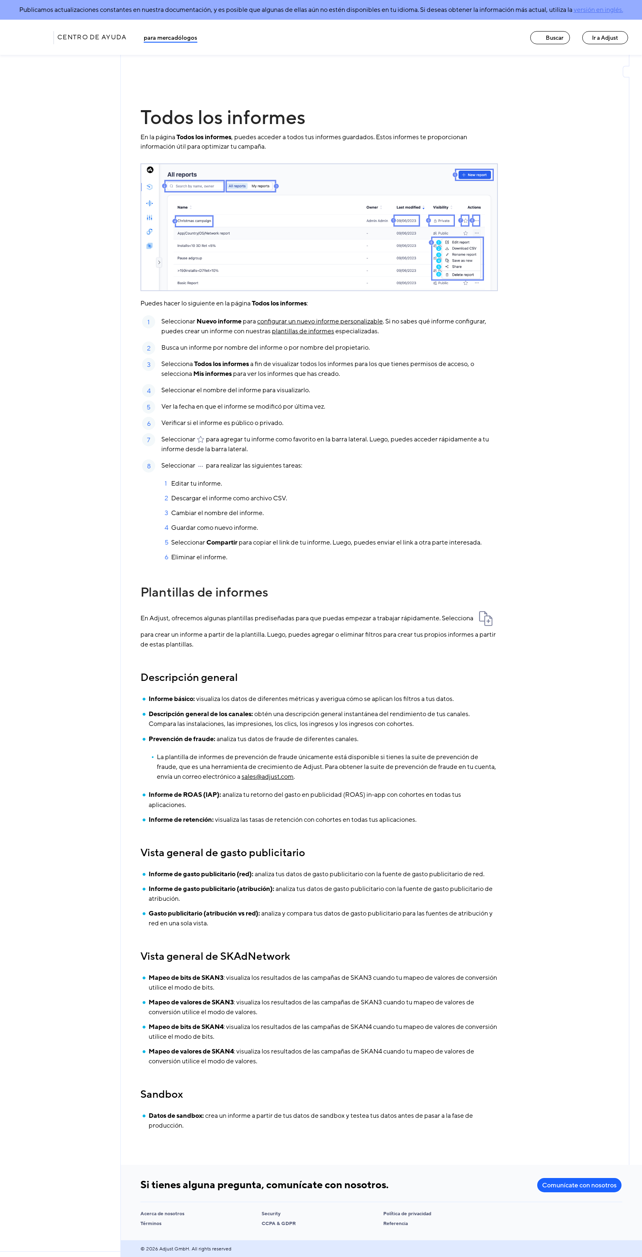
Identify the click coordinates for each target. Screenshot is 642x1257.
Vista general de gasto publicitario (222, 853)
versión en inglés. (598, 9)
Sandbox (161, 1094)
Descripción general (189, 678)
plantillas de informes (303, 331)
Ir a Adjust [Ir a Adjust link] (605, 38)
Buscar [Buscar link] (550, 38)
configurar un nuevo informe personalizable (320, 321)
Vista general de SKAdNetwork (215, 956)
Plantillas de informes (204, 592)
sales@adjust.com (268, 776)
